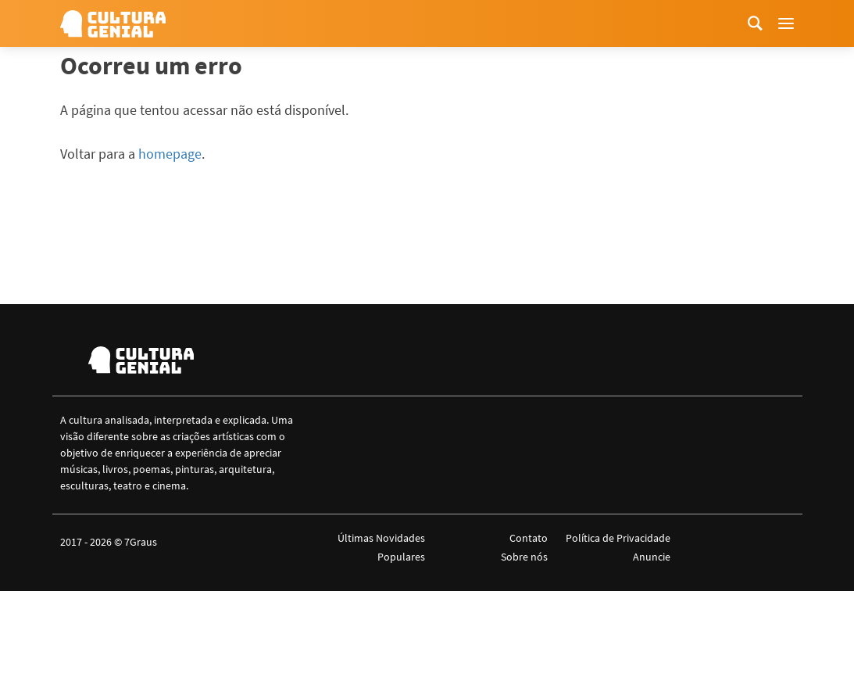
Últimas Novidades (381, 538)
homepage (170, 154)
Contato (528, 538)
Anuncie (651, 557)
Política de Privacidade (618, 538)
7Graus (140, 542)
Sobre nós (524, 557)
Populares (401, 557)
